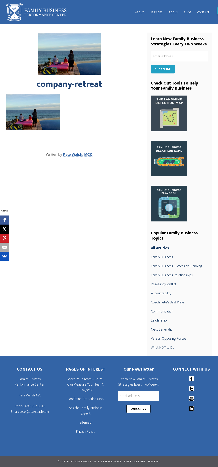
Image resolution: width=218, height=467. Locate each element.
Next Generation (162, 329)
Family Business (162, 257)
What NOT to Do (162, 348)
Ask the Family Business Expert (85, 411)
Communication (162, 311)
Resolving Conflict (163, 284)
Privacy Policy (85, 431)
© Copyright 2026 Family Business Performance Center (94, 461)
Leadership (159, 320)
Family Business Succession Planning (176, 266)
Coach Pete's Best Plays (167, 302)
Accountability (161, 293)
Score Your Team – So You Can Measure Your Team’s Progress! (85, 384)
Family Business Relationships (172, 275)
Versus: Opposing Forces (168, 338)
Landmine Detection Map (86, 399)
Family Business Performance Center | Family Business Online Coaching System (38, 12)
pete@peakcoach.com (34, 412)
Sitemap (86, 422)
